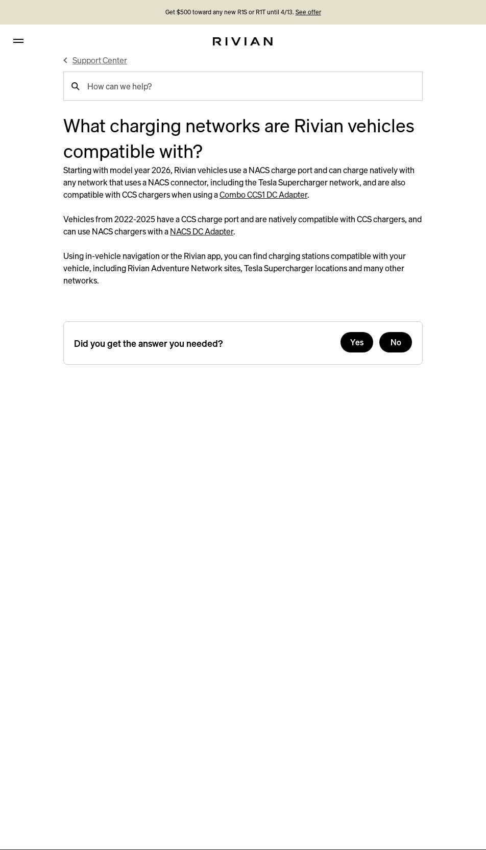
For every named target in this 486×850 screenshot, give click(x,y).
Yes (357, 342)
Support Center (99, 60)
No (396, 342)
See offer (308, 12)
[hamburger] (18, 41)
